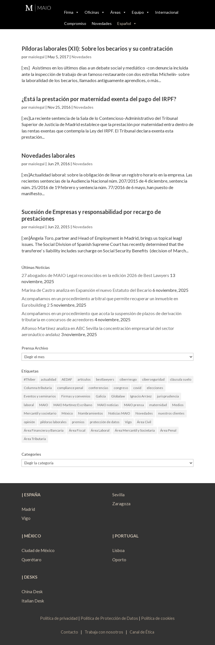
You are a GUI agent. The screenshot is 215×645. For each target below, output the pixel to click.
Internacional (166, 12)
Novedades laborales (48, 155)
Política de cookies (158, 618)
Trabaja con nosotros (104, 632)
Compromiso (75, 23)
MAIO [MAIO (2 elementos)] (43, 405)
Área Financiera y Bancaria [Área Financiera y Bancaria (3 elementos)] (44, 430)
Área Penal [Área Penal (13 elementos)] (168, 430)
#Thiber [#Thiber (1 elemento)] (30, 379)
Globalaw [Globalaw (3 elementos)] (118, 396)
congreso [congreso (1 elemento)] (121, 388)
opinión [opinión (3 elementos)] (29, 422)
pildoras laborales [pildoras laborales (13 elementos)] (53, 422)
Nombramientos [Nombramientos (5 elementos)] (90, 413)
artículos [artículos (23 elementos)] (84, 379)
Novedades (102, 23)
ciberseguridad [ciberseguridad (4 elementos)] (153, 379)
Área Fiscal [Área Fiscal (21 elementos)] (77, 430)
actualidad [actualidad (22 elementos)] (48, 379)
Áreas (118, 12)
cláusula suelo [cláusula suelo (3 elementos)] (180, 379)
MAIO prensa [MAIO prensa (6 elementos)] (134, 405)
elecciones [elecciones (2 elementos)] (155, 388)
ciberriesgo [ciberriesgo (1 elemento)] (128, 379)
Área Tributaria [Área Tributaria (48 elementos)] (35, 439)
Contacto (69, 632)
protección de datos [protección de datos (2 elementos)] (105, 422)
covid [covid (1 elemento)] (137, 388)
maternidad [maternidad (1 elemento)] (158, 405)
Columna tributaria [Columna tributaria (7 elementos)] (38, 388)
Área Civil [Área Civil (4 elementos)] (144, 422)
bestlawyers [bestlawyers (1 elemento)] (105, 379)
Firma (71, 12)
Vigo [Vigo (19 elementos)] (128, 422)
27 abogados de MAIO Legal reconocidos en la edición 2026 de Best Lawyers (95, 275)
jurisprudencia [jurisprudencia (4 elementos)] (168, 396)
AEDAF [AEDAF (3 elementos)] (67, 379)
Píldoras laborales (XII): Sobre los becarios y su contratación (97, 48)
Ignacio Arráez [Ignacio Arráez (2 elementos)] (141, 396)
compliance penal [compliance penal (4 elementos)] (70, 388)
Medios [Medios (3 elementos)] (178, 405)
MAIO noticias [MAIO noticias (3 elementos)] (108, 405)
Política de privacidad (59, 618)
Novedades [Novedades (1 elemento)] (144, 413)
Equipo (140, 12)
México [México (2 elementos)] (67, 413)
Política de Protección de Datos (109, 618)
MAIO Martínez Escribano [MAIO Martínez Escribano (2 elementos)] (72, 405)
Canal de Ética (142, 632)
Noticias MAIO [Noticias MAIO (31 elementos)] (119, 413)
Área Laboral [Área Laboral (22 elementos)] (100, 430)
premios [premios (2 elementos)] (78, 422)
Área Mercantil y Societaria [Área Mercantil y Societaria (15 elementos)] (135, 430)
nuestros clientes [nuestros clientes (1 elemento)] (171, 413)
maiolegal (36, 56)
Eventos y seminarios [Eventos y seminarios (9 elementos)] (40, 396)
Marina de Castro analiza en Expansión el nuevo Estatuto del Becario (87, 290)
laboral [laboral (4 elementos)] (29, 405)
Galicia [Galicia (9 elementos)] (101, 396)
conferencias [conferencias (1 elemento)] (98, 388)
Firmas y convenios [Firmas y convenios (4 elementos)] (75, 396)
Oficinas (95, 12)
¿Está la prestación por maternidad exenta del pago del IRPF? (99, 99)
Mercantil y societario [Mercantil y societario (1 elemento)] (40, 413)
